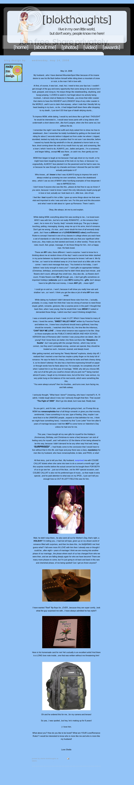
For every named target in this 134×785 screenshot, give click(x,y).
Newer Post (37, 770)
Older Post (96, 770)
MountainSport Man (45, 761)
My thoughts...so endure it (65, 761)
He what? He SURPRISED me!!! (51, 65)
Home (21, 47)
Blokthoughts (60, 29)
